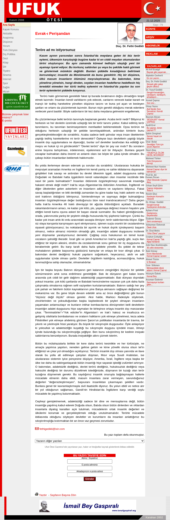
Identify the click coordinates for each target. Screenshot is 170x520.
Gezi (5, 58)
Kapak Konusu (11, 29)
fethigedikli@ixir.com (52, 428)
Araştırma (8, 37)
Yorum (6, 46)
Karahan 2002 (154, 517)
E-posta (7, 120)
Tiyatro (6, 70)
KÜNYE (151, 28)
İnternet (7, 79)
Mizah (6, 91)
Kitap (5, 62)
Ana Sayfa (9, 24)
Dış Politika (9, 54)
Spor (5, 83)
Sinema (7, 75)
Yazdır (43, 495)
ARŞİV (150, 37)
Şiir (4, 66)
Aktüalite (7, 33)
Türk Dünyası (10, 50)
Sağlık (6, 87)
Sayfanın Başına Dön (63, 495)
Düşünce (7, 41)
